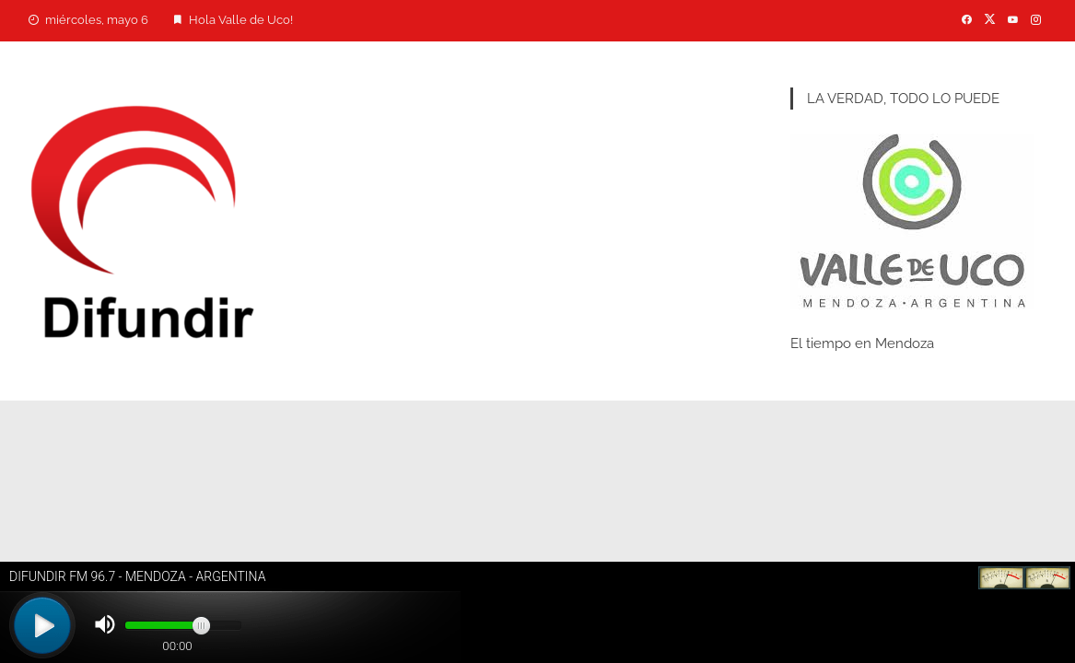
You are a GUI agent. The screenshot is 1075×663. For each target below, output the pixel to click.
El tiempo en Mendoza (862, 343)
